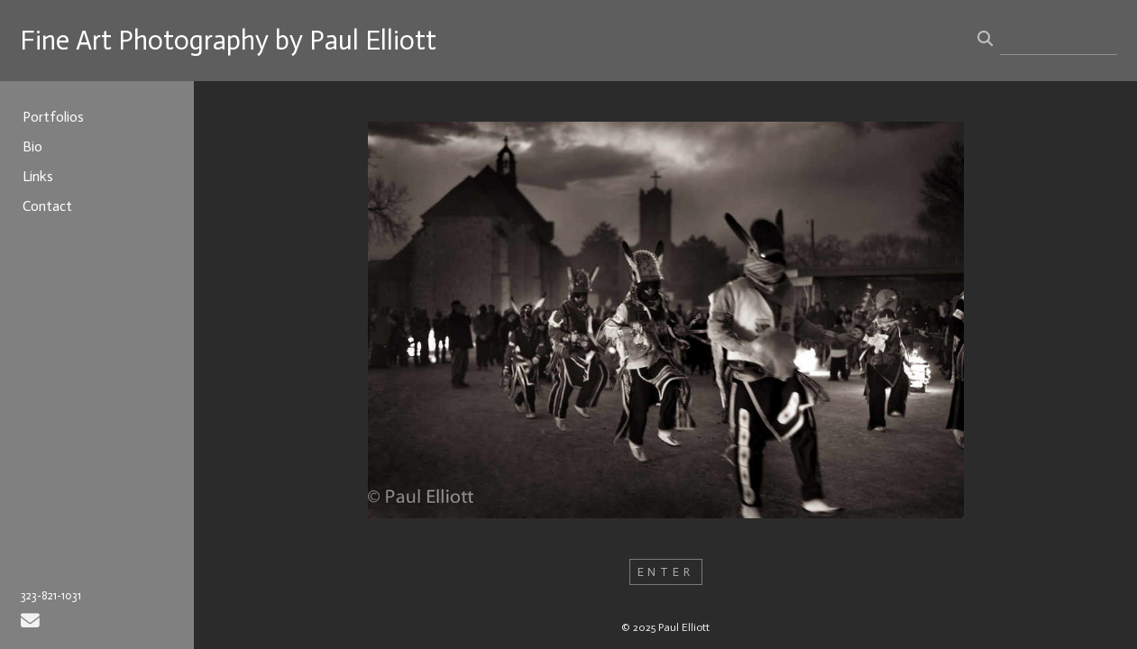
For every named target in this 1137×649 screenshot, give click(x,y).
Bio (32, 146)
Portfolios (53, 116)
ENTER (665, 572)
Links (38, 176)
